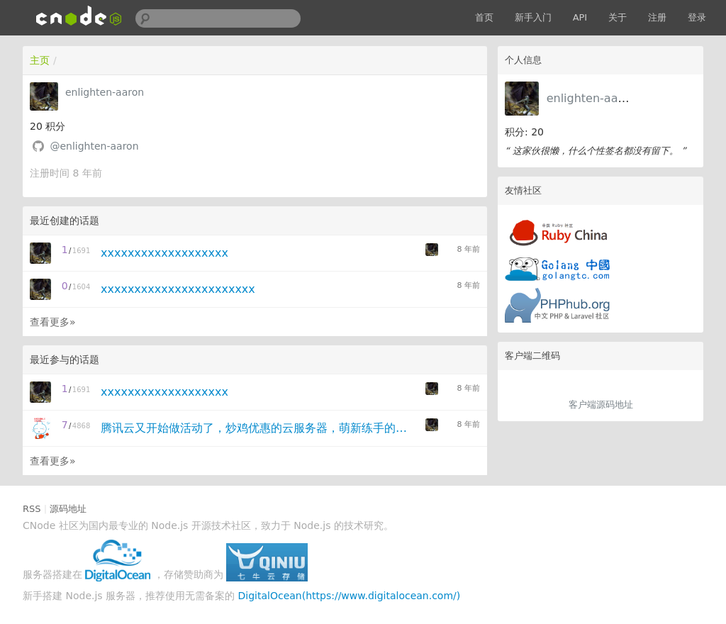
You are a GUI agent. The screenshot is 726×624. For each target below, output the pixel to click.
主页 (40, 60)
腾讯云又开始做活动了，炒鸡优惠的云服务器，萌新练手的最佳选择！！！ (258, 428)
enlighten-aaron (592, 98)
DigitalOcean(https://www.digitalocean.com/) (349, 595)
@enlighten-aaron (94, 146)
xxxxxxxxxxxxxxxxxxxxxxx (178, 289)
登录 (697, 17)
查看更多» (53, 322)
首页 (484, 17)
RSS (32, 508)
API (580, 17)
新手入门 (533, 17)
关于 (617, 17)
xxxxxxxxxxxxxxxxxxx (164, 253)
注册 (657, 17)
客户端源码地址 (601, 404)
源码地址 (68, 508)
